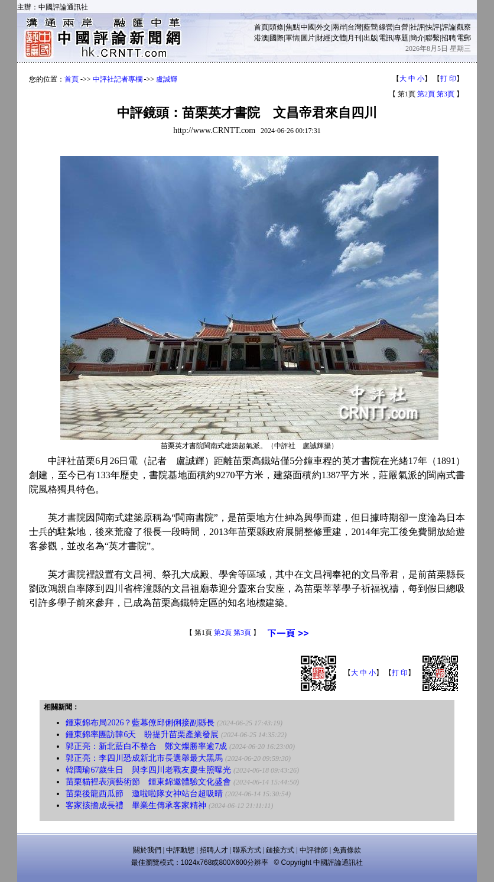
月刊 (354, 38)
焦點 (292, 27)
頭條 (276, 27)
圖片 (308, 38)
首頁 (261, 27)
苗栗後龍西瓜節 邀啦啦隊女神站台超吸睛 (144, 793)
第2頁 (426, 94)
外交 (323, 27)
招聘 (448, 38)
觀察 (464, 27)
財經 (323, 38)
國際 (276, 38)
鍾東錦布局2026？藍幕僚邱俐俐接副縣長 (140, 722)
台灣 (354, 27)
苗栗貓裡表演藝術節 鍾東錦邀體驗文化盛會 (148, 781)
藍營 (370, 27)
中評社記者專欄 (117, 79)
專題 (401, 38)
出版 (370, 38)
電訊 (386, 38)
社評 (417, 27)
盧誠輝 (166, 79)
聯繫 (432, 38)
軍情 (292, 38)
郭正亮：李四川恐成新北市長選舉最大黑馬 (144, 758)
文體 (339, 38)
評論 (448, 27)
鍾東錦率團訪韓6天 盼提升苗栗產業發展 (142, 734)
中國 (308, 27)
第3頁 (445, 94)
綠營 (386, 27)
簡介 (417, 38)
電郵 (464, 38)
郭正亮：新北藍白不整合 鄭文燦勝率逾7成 (146, 746)
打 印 (448, 78)
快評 (432, 27)
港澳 (261, 38)
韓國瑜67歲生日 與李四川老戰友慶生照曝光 (148, 770)
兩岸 (339, 27)
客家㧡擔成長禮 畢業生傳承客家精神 (136, 805)
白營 (401, 27)
